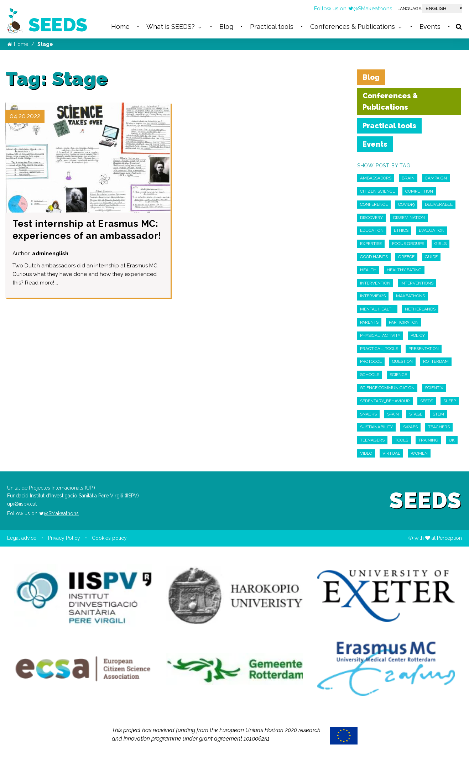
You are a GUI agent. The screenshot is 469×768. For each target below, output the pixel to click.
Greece (406, 256)
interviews (373, 295)
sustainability (376, 426)
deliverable (439, 204)
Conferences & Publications (390, 101)
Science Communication (387, 387)
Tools (401, 440)
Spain (393, 414)
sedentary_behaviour (385, 400)
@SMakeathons (370, 8)
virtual (391, 453)
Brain (408, 178)
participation (403, 322)
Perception (449, 538)
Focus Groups (408, 243)
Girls (440, 243)
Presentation (423, 348)
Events (375, 144)
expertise (371, 243)
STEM (438, 414)
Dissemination (409, 217)
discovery (371, 217)
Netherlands (420, 309)
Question (402, 361)
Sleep (449, 400)
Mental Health (377, 309)
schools (369, 374)
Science (398, 374)
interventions (417, 283)
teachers (439, 426)
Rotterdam (436, 361)
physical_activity (380, 335)
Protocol (371, 361)
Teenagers (372, 440)
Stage (415, 414)
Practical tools (389, 125)
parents (369, 322)
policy (418, 335)
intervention (375, 283)
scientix (434, 387)
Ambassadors (375, 178)
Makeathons (410, 295)
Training (428, 440)
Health (368, 269)
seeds (426, 400)
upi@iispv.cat (22, 504)
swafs (410, 426)
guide (431, 256)
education (372, 230)
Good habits (374, 256)
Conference (374, 204)
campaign (436, 178)
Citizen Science (377, 191)
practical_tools (379, 348)
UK (452, 440)
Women (419, 453)
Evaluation (431, 230)
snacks (368, 414)
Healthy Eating (404, 269)
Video (366, 453)
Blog (371, 77)
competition (419, 191)
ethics (401, 230)
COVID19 (406, 204)
